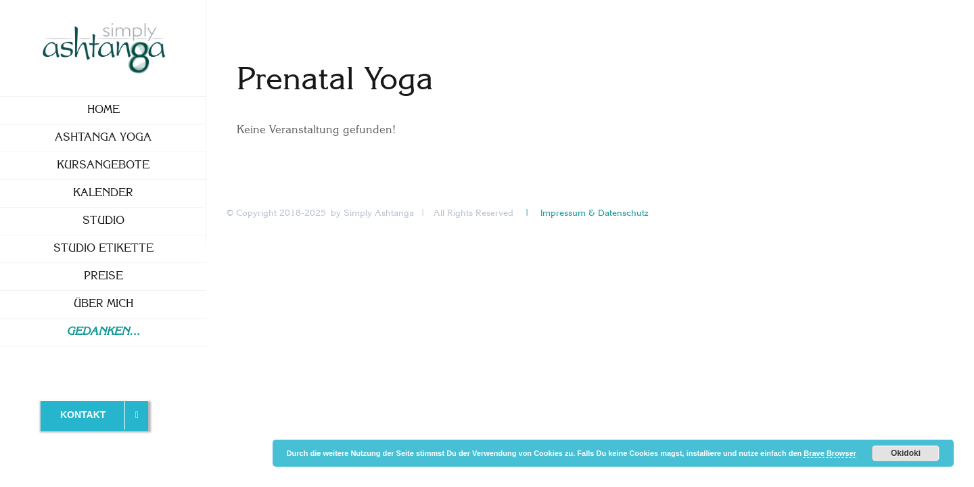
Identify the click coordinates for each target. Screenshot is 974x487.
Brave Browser (830, 453)
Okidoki (906, 453)
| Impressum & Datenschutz (586, 213)
